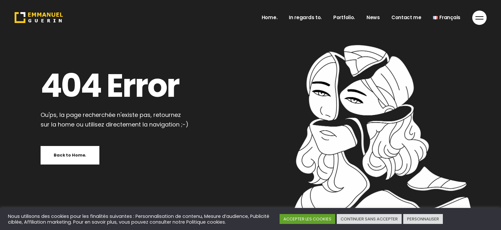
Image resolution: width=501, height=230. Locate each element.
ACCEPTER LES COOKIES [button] (307, 219)
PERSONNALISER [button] (423, 219)
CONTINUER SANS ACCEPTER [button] (369, 219)
